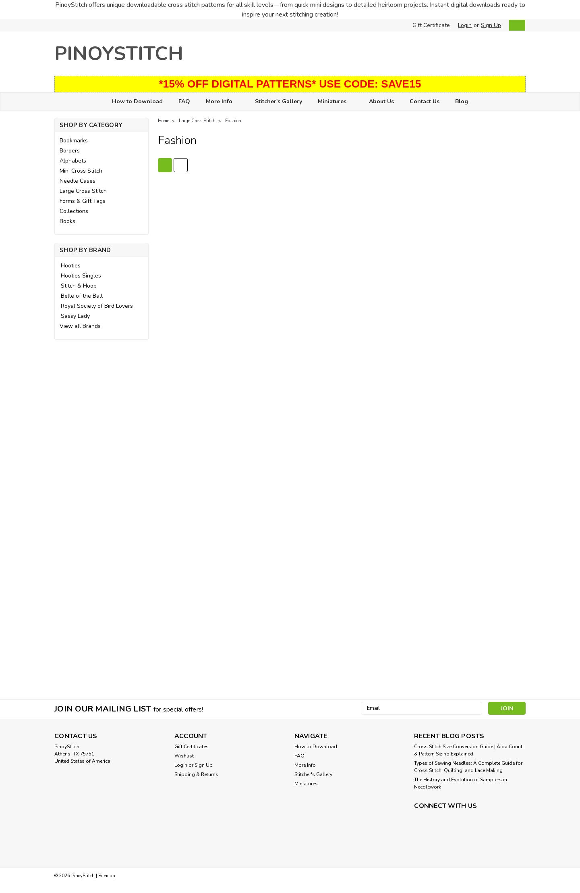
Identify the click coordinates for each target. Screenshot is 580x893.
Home (163, 121)
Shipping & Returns (196, 774)
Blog (461, 101)
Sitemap (106, 876)
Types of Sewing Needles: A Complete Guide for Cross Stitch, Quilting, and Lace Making (468, 767)
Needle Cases (77, 181)
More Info (222, 102)
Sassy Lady (75, 316)
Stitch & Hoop (79, 286)
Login (465, 25)
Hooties (71, 265)
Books (67, 221)
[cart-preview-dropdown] (515, 25)
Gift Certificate (431, 25)
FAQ (184, 101)
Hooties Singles (81, 276)
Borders (70, 150)
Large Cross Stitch (83, 191)
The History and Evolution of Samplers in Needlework (460, 783)
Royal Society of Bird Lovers (97, 306)
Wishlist (184, 756)
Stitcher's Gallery (278, 101)
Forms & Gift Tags (83, 201)
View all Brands (80, 326)
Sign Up (491, 25)
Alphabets (73, 161)
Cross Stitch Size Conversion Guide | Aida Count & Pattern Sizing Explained (468, 750)
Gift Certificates (191, 746)
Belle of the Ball (82, 296)
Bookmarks (74, 140)
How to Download (137, 101)
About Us (381, 101)
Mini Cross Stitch (81, 171)
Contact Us (424, 101)
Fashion (233, 121)
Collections (74, 211)
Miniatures (335, 102)
